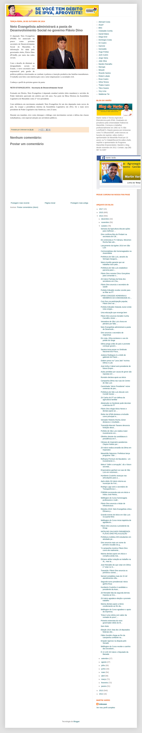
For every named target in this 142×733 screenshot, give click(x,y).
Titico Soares (104, 88)
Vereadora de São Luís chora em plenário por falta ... (114, 323)
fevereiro (105, 683)
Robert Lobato (104, 76)
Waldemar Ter (104, 94)
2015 (101, 212)
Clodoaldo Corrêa (106, 31)
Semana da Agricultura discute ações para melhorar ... (115, 230)
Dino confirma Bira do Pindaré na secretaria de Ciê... (114, 235)
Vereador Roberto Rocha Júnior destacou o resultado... (113, 421)
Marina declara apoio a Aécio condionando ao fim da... (112, 605)
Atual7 (101, 25)
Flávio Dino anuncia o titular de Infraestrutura (113, 504)
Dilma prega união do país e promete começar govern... (115, 345)
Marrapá (102, 67)
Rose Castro (104, 79)
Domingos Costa (105, 40)
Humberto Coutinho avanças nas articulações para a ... (114, 477)
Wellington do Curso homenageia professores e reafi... (114, 499)
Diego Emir (103, 37)
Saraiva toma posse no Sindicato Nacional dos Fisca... (114, 350)
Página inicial (50, 203)
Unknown (103, 704)
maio (103, 672)
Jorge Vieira (103, 58)
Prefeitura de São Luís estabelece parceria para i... (114, 269)
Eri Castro (102, 43)
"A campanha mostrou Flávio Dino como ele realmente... (114, 549)
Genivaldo (103, 49)
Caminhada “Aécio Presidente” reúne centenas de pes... (115, 387)
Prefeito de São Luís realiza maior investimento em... (114, 432)
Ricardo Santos (105, 73)
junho (103, 669)
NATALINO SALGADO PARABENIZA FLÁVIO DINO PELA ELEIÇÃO (115, 532)
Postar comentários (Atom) (27, 207)
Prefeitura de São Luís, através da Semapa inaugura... (114, 258)
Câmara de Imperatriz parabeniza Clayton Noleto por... (114, 443)
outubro (104, 226)
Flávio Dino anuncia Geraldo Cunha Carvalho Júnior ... (115, 317)
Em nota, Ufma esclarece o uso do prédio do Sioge (114, 339)
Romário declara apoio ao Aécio (113, 377)
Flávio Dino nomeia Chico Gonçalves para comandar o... (115, 274)
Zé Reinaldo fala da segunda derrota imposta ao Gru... (115, 594)
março (104, 679)
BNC (100, 28)
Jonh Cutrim (103, 55)
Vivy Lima (102, 91)
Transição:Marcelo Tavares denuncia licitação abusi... (115, 426)
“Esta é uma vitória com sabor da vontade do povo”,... (114, 616)
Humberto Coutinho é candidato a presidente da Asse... (114, 588)
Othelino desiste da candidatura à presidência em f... (114, 438)
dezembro (105, 219)
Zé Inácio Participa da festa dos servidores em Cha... (113, 280)
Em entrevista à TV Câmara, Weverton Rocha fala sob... (116, 241)
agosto (104, 662)
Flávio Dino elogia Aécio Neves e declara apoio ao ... (114, 410)
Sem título (105, 626)
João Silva (103, 61)
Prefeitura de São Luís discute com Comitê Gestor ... (114, 393)
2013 (101, 690)
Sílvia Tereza (104, 82)
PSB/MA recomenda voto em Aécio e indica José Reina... (115, 493)
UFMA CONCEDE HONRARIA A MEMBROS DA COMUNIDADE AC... (116, 297)
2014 (101, 216)
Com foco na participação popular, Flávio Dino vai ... (114, 302)
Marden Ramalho (105, 64)
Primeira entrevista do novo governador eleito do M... (111, 622)
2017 (101, 209)
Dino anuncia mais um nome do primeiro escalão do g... (113, 544)
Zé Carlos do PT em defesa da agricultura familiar (113, 399)
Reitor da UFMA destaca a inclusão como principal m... (115, 415)
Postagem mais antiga (79, 203)
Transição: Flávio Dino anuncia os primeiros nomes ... (114, 572)
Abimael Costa (104, 22)
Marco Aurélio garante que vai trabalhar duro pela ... (112, 263)
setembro (105, 658)
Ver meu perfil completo (105, 708)
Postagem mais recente (20, 203)
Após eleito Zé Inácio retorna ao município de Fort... (113, 482)
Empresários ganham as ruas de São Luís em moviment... (115, 471)
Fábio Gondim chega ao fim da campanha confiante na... (113, 636)
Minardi (101, 70)
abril (103, 676)
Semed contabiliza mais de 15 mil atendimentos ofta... (114, 577)
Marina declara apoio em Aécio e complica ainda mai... (114, 555)
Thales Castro (104, 85)
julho (103, 665)
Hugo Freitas (104, 52)
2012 (101, 694)
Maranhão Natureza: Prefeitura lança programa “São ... (115, 454)
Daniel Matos (104, 34)
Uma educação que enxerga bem (114, 313)
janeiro (104, 686)
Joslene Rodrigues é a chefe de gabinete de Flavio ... (113, 356)
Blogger (76, 721)
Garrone (102, 46)
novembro (105, 222)
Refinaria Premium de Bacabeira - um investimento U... (115, 460)
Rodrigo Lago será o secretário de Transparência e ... (114, 488)
